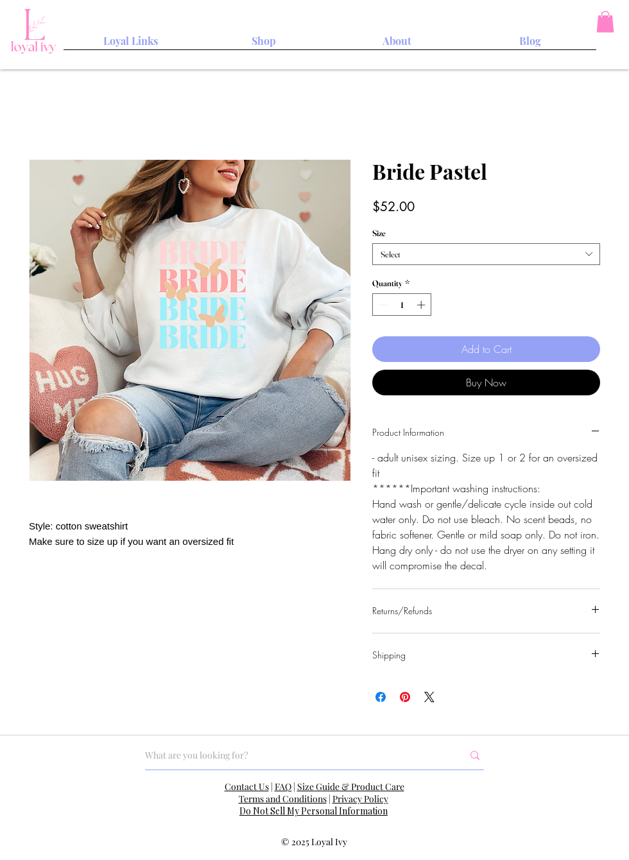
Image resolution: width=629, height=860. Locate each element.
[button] (605, 21)
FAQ (283, 786)
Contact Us (247, 786)
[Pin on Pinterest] (405, 697)
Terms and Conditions (283, 799)
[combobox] (486, 254)
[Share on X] (429, 697)
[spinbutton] (402, 305)
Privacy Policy (360, 799)
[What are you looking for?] (294, 755)
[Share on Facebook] (380, 697)
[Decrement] (382, 305)
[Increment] (422, 305)
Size (379, 233)
